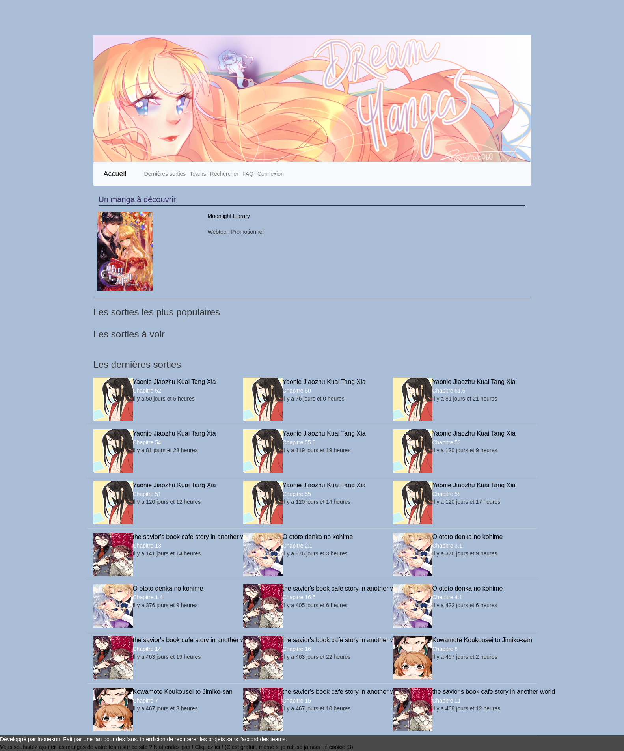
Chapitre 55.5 (299, 442)
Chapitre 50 (297, 391)
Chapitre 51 (147, 494)
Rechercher (224, 174)
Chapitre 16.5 (299, 597)
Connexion (270, 174)
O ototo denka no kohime (318, 536)
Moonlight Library (229, 216)
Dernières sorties (165, 174)
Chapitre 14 (147, 649)
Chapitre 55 (297, 494)
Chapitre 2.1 (298, 545)
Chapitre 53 (446, 442)
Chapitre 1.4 (148, 597)
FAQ (247, 174)
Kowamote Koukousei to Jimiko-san (481, 640)
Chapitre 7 (145, 700)
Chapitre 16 (297, 649)
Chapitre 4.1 (447, 597)
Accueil (115, 174)
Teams (198, 174)
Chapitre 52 (147, 391)
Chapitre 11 (446, 700)
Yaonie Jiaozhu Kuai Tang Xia (174, 381)
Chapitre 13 (147, 545)
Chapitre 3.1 (447, 545)
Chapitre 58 (446, 494)
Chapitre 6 (445, 649)
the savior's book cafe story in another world (182, 536)
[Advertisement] (236, 17)
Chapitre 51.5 (449, 391)
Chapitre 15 (297, 700)
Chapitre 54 (147, 442)
